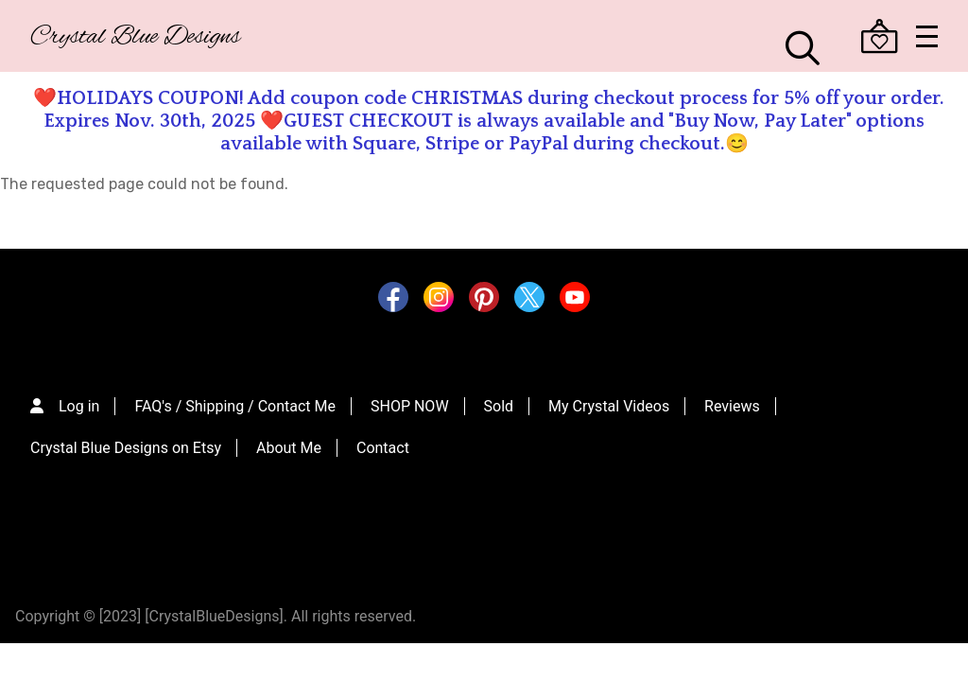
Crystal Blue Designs (135, 37)
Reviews (732, 397)
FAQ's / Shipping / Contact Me (235, 397)
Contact (382, 438)
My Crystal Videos (608, 397)
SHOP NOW (410, 397)
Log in (79, 397)
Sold (499, 397)
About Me (288, 438)
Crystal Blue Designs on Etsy (125, 438)
